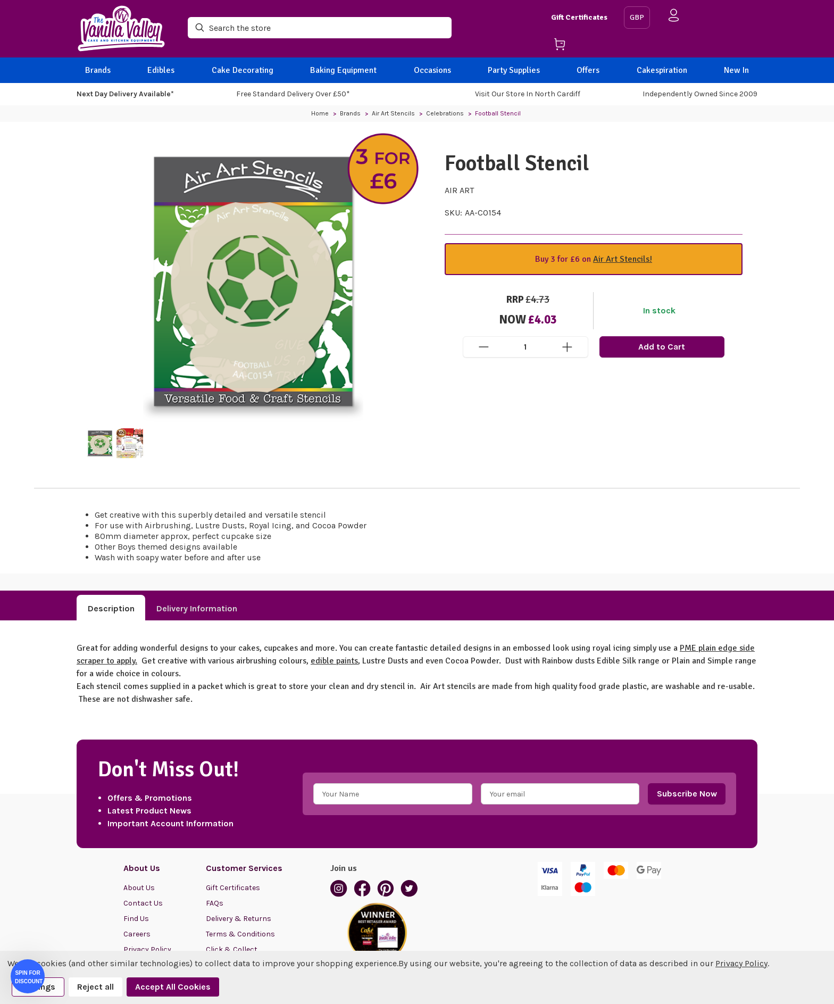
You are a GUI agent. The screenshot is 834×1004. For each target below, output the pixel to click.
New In (736, 70)
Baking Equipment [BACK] (343, 70)
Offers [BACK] (588, 70)
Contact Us (143, 903)
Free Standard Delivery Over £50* (293, 93)
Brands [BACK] (98, 70)
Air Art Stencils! (622, 259)
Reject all (95, 987)
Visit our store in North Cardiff (527, 93)
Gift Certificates (579, 17)
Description (111, 608)
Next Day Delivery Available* (125, 93)
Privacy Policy (741, 963)
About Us (139, 887)
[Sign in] (673, 17)
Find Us (136, 918)
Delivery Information (196, 608)
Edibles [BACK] (160, 70)
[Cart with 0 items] (583, 46)
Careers (137, 934)
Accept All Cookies (173, 987)
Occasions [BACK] (432, 70)
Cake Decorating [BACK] (242, 70)
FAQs (214, 903)
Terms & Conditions (240, 934)
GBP (637, 17)
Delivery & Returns (238, 918)
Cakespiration (662, 70)
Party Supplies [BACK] (514, 70)
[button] (28, 976)
